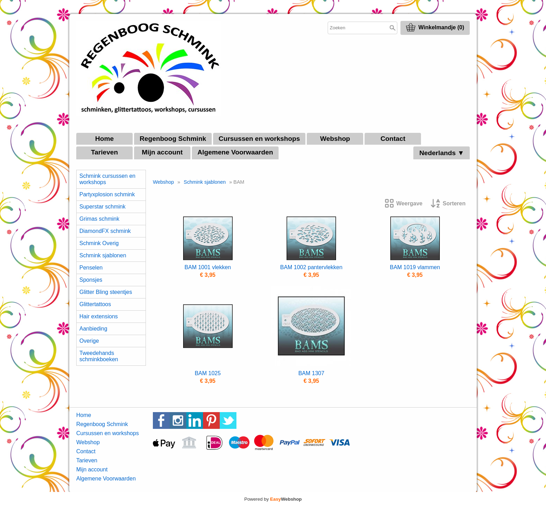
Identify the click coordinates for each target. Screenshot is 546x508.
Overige (89, 341)
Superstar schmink (102, 207)
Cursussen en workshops (259, 138)
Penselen (91, 268)
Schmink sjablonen (102, 255)
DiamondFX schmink (105, 231)
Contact (393, 138)
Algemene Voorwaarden (235, 152)
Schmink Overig (99, 243)
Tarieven (104, 152)
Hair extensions (98, 316)
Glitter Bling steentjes (105, 292)
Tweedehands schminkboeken (98, 356)
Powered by (273, 499)
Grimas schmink (99, 219)
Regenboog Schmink (173, 138)
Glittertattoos (95, 304)
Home (104, 138)
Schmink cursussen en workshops (107, 179)
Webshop (335, 138)
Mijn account (162, 152)
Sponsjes (90, 280)
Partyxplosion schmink (107, 194)
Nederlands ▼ (441, 153)
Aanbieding (93, 329)
